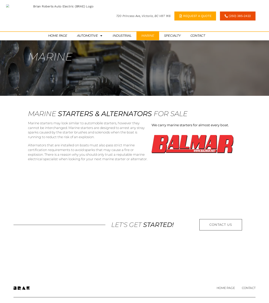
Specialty (172, 20)
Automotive (90, 20)
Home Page (57, 20)
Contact (197, 20)
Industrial (122, 20)
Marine (147, 20)
